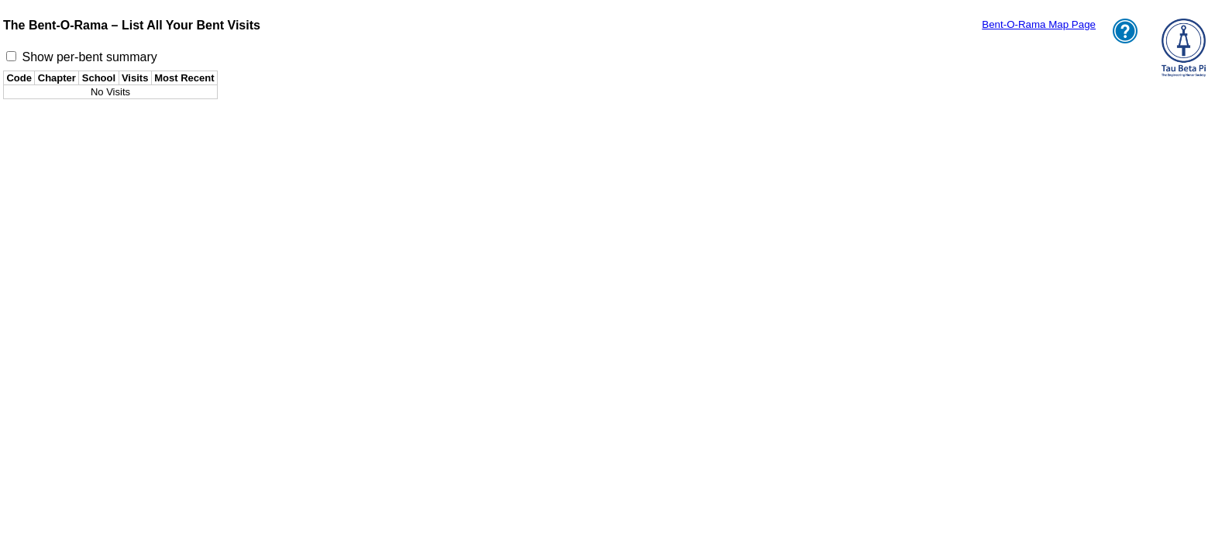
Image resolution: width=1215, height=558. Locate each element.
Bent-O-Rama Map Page (1039, 24)
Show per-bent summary (89, 57)
